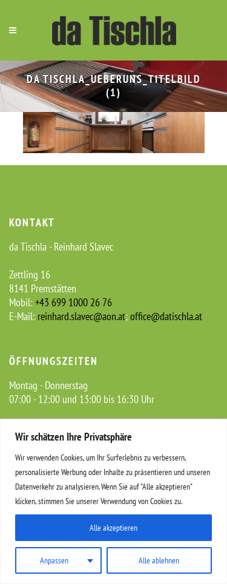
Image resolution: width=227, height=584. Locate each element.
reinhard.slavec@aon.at (81, 316)
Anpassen (54, 560)
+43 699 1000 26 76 (73, 302)
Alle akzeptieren (113, 527)
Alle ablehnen (159, 560)
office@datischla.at (166, 316)
